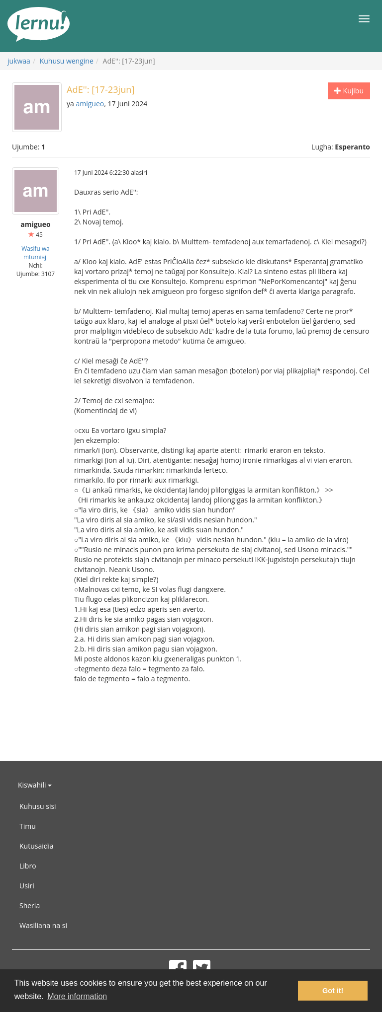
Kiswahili (35, 785)
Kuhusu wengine (67, 61)
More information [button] (77, 996)
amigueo (90, 103)
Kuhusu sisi (37, 806)
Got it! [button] (332, 991)
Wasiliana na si (43, 925)
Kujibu (349, 90)
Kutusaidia (36, 846)
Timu (27, 826)
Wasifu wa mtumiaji (35, 252)
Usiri (26, 885)
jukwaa (18, 61)
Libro (27, 865)
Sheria (29, 905)
